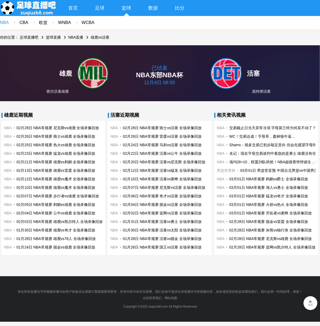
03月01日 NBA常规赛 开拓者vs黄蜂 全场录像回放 (270, 213)
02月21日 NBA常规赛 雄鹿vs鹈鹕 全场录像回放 (56, 162)
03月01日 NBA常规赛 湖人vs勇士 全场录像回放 (268, 187)
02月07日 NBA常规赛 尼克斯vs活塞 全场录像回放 (164, 187)
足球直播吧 (29, 37)
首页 (73, 8)
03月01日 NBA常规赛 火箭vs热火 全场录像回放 (268, 204)
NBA (4, 22)
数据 (153, 8)
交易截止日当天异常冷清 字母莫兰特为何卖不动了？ (272, 128)
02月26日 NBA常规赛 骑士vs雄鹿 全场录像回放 (56, 136)
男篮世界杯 (226, 170)
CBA (23, 22)
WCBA (88, 22)
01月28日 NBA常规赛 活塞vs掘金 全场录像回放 (162, 239)
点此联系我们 (152, 298)
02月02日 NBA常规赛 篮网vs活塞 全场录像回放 (162, 213)
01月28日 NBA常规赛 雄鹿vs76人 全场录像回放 (56, 239)
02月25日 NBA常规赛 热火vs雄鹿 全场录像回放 (56, 145)
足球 (100, 8)
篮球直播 (53, 37)
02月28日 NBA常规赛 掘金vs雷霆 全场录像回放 (268, 221)
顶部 (310, 304)
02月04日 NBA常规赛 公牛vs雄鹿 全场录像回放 (56, 213)
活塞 (253, 73)
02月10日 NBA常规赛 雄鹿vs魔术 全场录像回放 (56, 187)
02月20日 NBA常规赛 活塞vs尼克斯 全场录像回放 (164, 162)
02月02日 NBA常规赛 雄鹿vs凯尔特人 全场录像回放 (60, 221)
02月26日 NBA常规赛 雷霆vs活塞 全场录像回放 (162, 136)
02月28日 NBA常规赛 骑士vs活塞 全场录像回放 (162, 128)
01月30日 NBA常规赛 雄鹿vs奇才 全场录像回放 (56, 230)
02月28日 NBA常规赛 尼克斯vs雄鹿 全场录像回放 (58, 128)
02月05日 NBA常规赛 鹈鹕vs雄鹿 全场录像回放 (56, 204)
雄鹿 (65, 73)
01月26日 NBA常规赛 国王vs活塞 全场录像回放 (162, 247)
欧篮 (43, 22)
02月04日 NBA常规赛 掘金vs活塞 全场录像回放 (162, 204)
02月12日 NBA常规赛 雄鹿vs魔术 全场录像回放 (56, 179)
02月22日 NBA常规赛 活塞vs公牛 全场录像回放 (162, 153)
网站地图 (171, 298)
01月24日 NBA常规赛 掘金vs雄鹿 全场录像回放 (56, 247)
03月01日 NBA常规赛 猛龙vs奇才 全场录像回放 (268, 196)
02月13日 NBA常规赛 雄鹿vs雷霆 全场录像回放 (56, 170)
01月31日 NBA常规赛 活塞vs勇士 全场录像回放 (162, 221)
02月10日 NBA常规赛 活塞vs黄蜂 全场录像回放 (162, 179)
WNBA (64, 22)
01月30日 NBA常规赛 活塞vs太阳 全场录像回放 (162, 230)
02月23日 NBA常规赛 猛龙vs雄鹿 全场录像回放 (56, 153)
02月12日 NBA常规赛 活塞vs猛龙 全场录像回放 (162, 170)
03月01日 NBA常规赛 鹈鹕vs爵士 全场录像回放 (268, 179)
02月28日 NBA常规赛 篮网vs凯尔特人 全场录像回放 (272, 247)
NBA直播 (75, 37)
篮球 (126, 8)
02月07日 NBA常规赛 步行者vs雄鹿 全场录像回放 (58, 196)
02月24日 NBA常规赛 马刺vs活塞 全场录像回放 (162, 145)
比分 (180, 8)
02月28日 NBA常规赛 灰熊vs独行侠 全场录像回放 (270, 230)
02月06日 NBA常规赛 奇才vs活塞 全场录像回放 (162, 196)
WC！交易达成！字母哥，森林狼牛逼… (262, 136)
